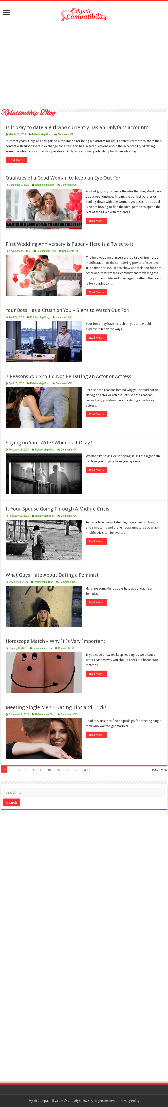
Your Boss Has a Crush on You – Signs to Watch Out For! (68, 310)
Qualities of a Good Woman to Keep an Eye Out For (63, 178)
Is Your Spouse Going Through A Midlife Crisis (57, 509)
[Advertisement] (84, 61)
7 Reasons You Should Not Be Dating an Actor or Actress (68, 376)
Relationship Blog (41, 134)
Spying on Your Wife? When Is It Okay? (49, 443)
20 (58, 770)
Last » (87, 770)
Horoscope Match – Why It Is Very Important (55, 641)
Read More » (16, 160)
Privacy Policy (130, 1101)
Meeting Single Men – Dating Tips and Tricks (56, 707)
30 (67, 770)
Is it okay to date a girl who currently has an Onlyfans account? (77, 127)
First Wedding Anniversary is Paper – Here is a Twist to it (69, 244)
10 (49, 770)
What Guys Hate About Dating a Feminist (52, 575)
